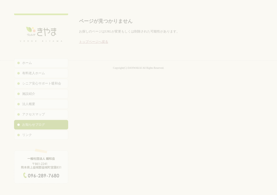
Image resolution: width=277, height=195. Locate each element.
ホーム (27, 63)
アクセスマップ (33, 114)
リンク (27, 135)
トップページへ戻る (93, 42)
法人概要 (28, 104)
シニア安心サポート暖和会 (41, 83)
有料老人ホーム (33, 73)
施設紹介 (28, 94)
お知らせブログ (33, 124)
